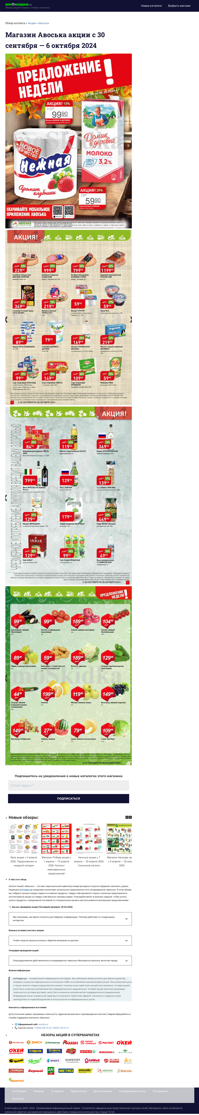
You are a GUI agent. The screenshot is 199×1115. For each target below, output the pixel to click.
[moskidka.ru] (27, 6)
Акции (32, 23)
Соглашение (160, 1092)
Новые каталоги (151, 5)
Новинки (39, 1092)
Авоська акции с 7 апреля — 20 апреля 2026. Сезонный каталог (89, 862)
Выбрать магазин (179, 5)
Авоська (43, 23)
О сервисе (57, 1092)
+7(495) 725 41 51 (60, 1029)
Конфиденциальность (132, 1092)
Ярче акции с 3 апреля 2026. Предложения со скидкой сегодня (23, 862)
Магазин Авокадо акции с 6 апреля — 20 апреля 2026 (121, 862)
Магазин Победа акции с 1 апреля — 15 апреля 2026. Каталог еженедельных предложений (56, 866)
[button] (130, 818)
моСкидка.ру (26, 891)
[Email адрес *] (68, 785)
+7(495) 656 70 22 (42, 1029)
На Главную (19, 1092)
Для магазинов (103, 1092)
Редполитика (78, 1092)
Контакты (18, 1099)
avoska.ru (43, 1025)
